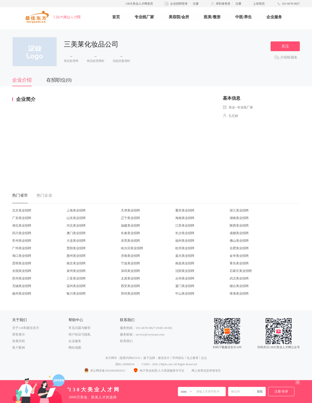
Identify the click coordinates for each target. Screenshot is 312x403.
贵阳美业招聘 (76, 248)
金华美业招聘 (239, 256)
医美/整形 (212, 17)
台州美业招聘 (184, 278)
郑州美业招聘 (130, 293)
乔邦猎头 (178, 358)
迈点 (204, 358)
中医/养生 (243, 17)
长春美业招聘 (130, 233)
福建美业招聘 (130, 225)
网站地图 (74, 347)
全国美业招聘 (21, 271)
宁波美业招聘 (130, 263)
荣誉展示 (18, 334)
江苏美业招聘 (184, 225)
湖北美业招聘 (21, 225)
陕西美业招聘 (239, 225)
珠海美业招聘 (239, 293)
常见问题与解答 (79, 328)
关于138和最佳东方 (25, 328)
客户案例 (18, 347)
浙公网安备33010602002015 (104, 370)
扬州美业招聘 (21, 293)
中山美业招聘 (184, 293)
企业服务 (274, 17)
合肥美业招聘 (239, 248)
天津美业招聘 (130, 210)
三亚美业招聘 (76, 278)
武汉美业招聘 (239, 278)
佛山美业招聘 (239, 240)
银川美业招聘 (76, 293)
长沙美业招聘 (184, 233)
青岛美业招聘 (239, 263)
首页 (116, 17)
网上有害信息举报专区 (206, 370)
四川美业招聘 (21, 233)
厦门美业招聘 (184, 286)
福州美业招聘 (184, 240)
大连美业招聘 (76, 240)
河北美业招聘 (76, 225)
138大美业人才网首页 (139, 3)
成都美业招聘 (239, 233)
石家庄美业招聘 (241, 271)
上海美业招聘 (76, 210)
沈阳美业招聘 (184, 271)
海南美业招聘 (184, 218)
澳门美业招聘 (76, 233)
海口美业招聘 (21, 256)
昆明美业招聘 (21, 263)
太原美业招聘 (130, 278)
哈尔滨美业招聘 (132, 248)
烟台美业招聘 (239, 286)
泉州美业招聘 (76, 271)
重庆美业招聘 (184, 210)
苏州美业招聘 (21, 278)
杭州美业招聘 (184, 248)
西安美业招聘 (130, 286)
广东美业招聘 (21, 218)
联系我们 (126, 341)
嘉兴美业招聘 (184, 256)
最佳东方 (164, 358)
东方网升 (111, 358)
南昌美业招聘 (184, 263)
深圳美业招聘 (130, 271)
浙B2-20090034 (124, 364)
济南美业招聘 (130, 256)
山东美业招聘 (76, 218)
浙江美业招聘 (239, 210)
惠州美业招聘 (76, 256)
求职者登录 (223, 3)
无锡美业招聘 (21, 286)
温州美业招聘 (76, 286)
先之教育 (192, 358)
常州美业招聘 (21, 240)
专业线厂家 (144, 17)
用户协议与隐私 (79, 334)
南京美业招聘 (76, 263)
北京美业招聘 (21, 210)
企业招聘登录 (179, 3)
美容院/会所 (179, 17)
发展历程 (18, 341)
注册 (196, 3)
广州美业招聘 (21, 248)
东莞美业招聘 (130, 240)
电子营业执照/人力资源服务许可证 (158, 370)
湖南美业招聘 (239, 218)
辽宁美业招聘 (130, 218)
